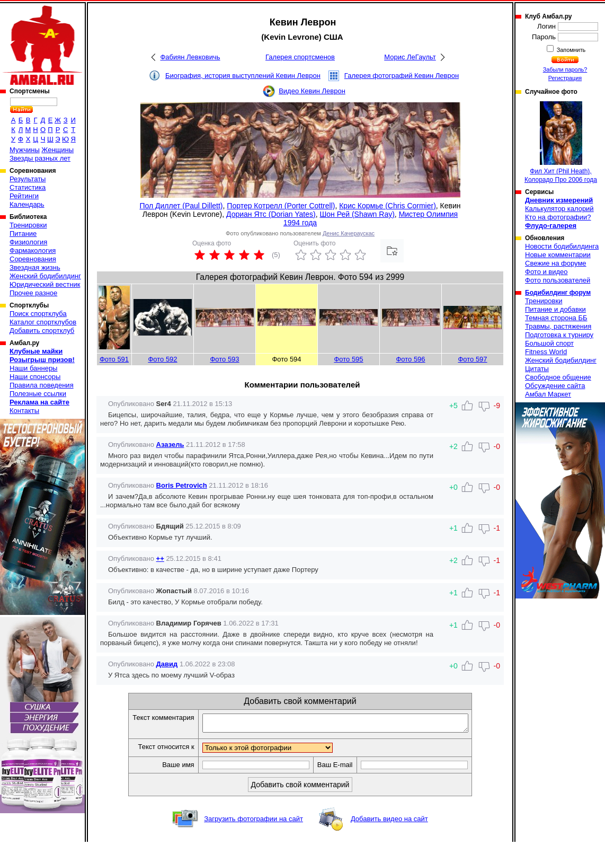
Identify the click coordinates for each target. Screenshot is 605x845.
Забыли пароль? (565, 69)
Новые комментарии (558, 255)
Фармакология (33, 250)
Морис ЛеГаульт (409, 57)
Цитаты (537, 369)
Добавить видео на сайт (389, 822)
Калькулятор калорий (559, 209)
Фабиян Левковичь (190, 57)
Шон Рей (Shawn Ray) (356, 214)
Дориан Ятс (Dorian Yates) (271, 214)
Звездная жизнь (35, 267)
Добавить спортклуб (42, 331)
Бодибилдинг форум (558, 292)
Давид (167, 664)
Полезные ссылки (38, 394)
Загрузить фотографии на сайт (253, 822)
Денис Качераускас (349, 233)
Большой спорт (549, 343)
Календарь (27, 204)
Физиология (28, 242)
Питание (23, 233)
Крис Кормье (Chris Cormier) (387, 205)
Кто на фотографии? (558, 217)
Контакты (24, 411)
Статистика (28, 187)
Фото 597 (472, 359)
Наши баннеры (33, 368)
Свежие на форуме (555, 263)
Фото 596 (410, 359)
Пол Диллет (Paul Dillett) (181, 205)
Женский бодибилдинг (45, 276)
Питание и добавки (555, 309)
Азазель (170, 444)
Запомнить (570, 50)
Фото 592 (162, 359)
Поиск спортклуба (38, 314)
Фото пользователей (557, 280)
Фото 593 (224, 359)
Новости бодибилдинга (562, 246)
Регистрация (565, 78)
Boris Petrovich (181, 485)
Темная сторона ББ (556, 318)
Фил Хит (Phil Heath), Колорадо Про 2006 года (560, 142)
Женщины (57, 150)
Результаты (28, 179)
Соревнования (33, 259)
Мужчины (25, 150)
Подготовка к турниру (559, 335)
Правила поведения (42, 385)
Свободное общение (558, 377)
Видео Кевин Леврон (312, 91)
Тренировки (28, 225)
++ (160, 558)
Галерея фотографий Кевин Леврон (401, 76)
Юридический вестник (45, 284)
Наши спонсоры (35, 377)
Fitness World (546, 352)
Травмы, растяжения (558, 326)
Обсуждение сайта (555, 386)
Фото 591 (114, 359)
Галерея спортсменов (300, 57)
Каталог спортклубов (43, 322)
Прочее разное (33, 293)
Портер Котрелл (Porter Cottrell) (281, 205)
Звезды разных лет (40, 158)
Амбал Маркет (548, 394)
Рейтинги (24, 196)
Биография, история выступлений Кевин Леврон (243, 76)
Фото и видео (546, 272)
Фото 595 (348, 359)
